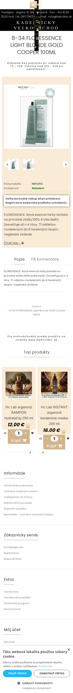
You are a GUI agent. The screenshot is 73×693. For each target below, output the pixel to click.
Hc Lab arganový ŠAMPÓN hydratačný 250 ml (18, 412)
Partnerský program (16, 603)
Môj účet (9, 642)
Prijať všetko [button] (17, 673)
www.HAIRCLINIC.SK (42, 339)
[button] (36, 683)
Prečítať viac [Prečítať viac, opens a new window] (45, 666)
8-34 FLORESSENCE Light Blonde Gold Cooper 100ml (37, 312)
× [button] (68, 649)
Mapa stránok (12, 559)
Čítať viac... (14, 243)
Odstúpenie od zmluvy (18, 497)
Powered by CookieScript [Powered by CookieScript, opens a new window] (36, 688)
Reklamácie (11, 553)
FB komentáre (45, 259)
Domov (36, 306)
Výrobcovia (11, 592)
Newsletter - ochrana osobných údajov (29, 514)
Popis (19, 259)
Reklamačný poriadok (18, 503)
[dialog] (36, 669)
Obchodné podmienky (18, 485)
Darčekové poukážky (17, 597)
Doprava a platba (15, 508)
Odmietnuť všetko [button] (52, 673)
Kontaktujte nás (13, 547)
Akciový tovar (12, 609)
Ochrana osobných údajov (21, 491)
